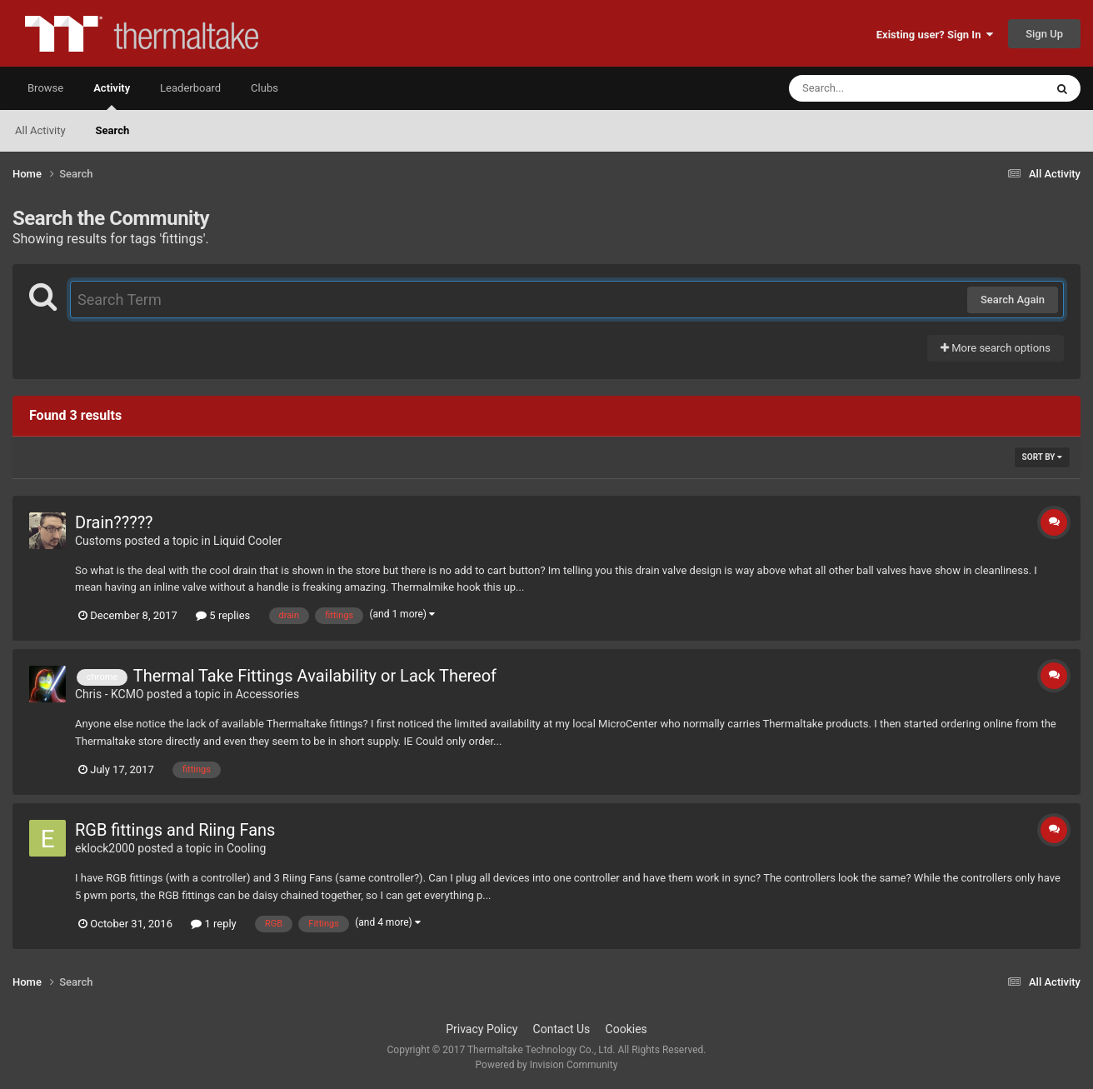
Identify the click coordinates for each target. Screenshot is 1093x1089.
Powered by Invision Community (547, 1065)
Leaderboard (190, 88)
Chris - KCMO (109, 694)
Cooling (246, 848)
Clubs (264, 88)
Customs (98, 540)
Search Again (1013, 299)
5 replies (223, 615)
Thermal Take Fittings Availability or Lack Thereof (315, 676)
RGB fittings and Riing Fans (175, 830)
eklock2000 (105, 848)
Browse (45, 88)
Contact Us (562, 1029)
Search (113, 130)
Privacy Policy (481, 1029)
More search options (996, 348)
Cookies (626, 1029)
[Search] (875, 88)
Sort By (1042, 457)
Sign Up (1044, 33)
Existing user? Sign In (934, 34)
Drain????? (114, 522)
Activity (111, 96)
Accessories (267, 694)
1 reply (214, 923)
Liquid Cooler (247, 540)
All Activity (40, 130)
